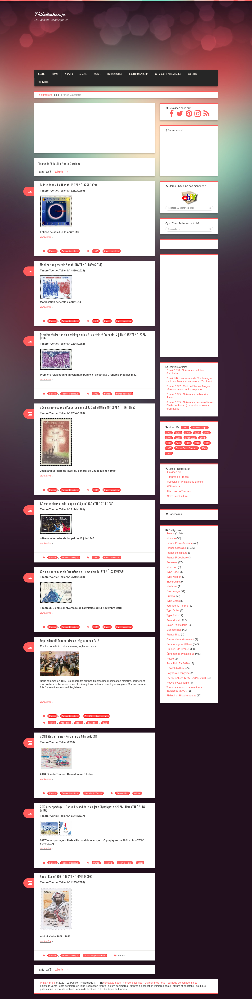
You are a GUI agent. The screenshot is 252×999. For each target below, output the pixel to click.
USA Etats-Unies (177, 679)
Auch (189, 451)
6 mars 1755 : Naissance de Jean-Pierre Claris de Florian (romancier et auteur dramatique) (189, 413)
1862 (105, 723)
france (107, 321)
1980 (95, 557)
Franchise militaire (178, 563)
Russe (171, 669)
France (52, 251)
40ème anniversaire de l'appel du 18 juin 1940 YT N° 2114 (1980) (80, 503)
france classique (111, 251)
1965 (189, 457)
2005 (170, 457)
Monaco (172, 549)
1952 (179, 441)
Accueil (41, 74)
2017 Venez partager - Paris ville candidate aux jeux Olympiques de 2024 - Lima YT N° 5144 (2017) (93, 809)
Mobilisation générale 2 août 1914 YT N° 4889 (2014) (74, 264)
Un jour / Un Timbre (179, 659)
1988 (95, 627)
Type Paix (173, 626)
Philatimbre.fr (49, 14)
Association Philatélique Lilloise (186, 491)
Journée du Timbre (93, 793)
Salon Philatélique (178, 635)
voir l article (45, 237)
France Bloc (175, 645)
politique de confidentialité (182, 982)
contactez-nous (112, 982)
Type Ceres (174, 611)
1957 (186, 436)
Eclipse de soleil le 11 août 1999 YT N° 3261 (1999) (71, 185)
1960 (95, 490)
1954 (189, 441)
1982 (95, 394)
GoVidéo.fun (176, 481)
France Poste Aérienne (178, 462)
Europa (172, 606)
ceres (52, 723)
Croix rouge (174, 602)
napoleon (65, 723)
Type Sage (174, 582)
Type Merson (175, 587)
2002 (170, 451)
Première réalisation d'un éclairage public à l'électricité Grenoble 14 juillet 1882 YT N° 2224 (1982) (94, 336)
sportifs (108, 863)
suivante (59, 171)
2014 (95, 321)
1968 (205, 462)
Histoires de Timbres (180, 500)
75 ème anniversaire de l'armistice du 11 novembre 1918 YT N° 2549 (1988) (86, 571)
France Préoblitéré (178, 568)
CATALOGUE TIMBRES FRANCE (168, 74)
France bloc (122, 793)
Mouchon (173, 578)
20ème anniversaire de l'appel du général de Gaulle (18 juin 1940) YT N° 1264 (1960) (92, 407)
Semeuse (173, 573)
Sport (140, 863)
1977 (179, 446)
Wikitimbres (175, 495)
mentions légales (132, 982)
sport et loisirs (124, 863)
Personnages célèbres (95, 955)
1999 (95, 251)
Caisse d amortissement (182, 650)
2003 (189, 446)
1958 (170, 441)
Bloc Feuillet (175, 592)
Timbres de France (179, 486)
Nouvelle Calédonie (179, 696)
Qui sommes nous (155, 982)
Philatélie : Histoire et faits (97, 716)
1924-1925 (201, 446)
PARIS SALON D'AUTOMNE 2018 (187, 688)
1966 (179, 451)
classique (92, 723)
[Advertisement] (153, 29)
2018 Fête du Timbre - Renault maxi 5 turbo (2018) (71, 736)
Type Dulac (174, 621)
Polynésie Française (179, 683)
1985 (170, 446)
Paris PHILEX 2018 (179, 674)
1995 (198, 441)
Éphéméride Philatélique (182, 664)
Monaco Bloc (175, 640)
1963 (196, 462)
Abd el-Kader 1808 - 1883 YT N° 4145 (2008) (68, 876)
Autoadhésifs (175, 631)
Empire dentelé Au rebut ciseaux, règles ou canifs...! (72, 640)
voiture (137, 793)
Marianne (173, 597)
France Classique (70, 251)
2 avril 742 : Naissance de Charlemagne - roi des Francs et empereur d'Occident (186, 386)
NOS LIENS (192, 74)
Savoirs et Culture (179, 505)
